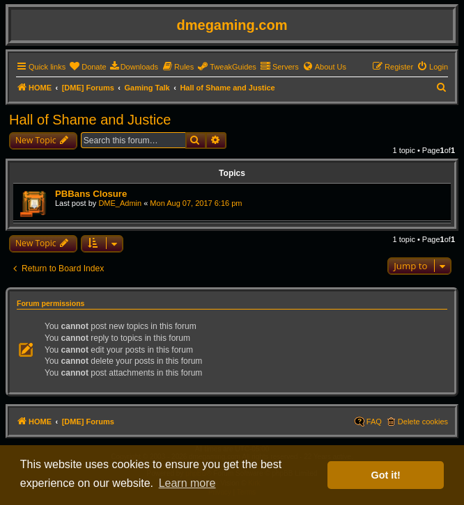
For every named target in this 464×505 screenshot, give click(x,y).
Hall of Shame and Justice (90, 119)
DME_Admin (119, 203)
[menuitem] (87, 66)
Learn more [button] (187, 483)
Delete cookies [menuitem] (423, 421)
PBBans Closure (91, 194)
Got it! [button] (386, 475)
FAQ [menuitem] (374, 421)
